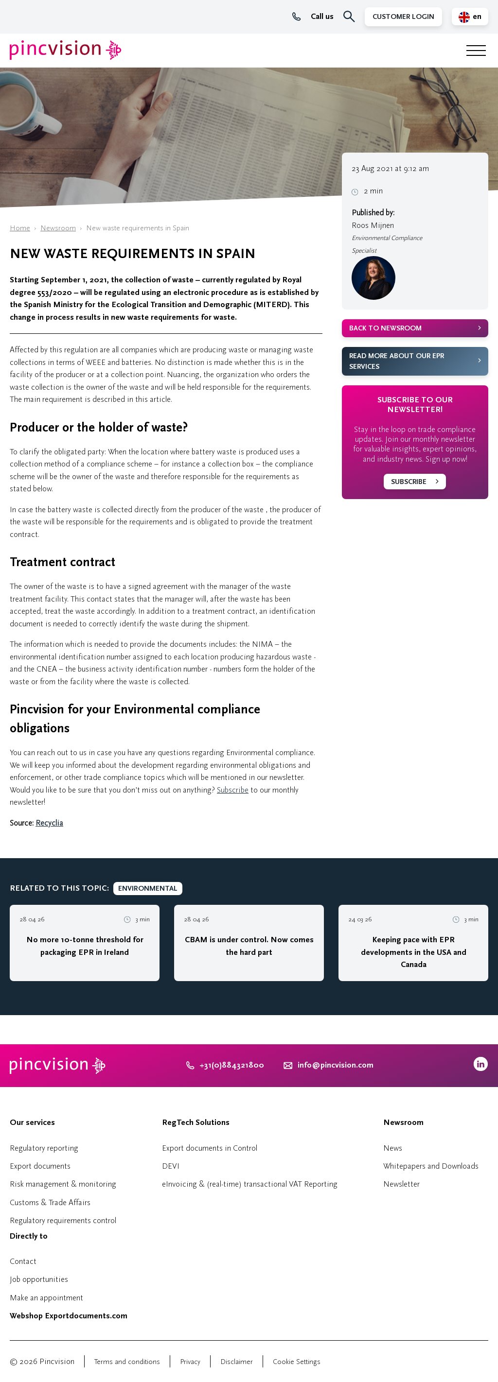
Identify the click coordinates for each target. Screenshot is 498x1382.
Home (20, 228)
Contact (23, 1261)
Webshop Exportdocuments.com (68, 1316)
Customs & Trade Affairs (50, 1202)
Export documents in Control (209, 1148)
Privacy (190, 1362)
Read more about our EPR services (396, 361)
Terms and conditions (127, 1362)
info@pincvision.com (336, 1065)
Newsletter (401, 1184)
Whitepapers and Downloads (431, 1166)
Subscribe (233, 790)
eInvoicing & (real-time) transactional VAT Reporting (250, 1184)
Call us (313, 16)
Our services (32, 1122)
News (392, 1148)
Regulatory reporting (44, 1148)
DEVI (170, 1166)
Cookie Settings (296, 1362)
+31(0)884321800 (225, 1065)
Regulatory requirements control (63, 1220)
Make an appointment (46, 1297)
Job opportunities (39, 1279)
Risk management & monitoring (63, 1184)
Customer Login (403, 17)
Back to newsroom (385, 328)
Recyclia (49, 823)
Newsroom (58, 228)
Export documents (40, 1166)
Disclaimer (236, 1362)
